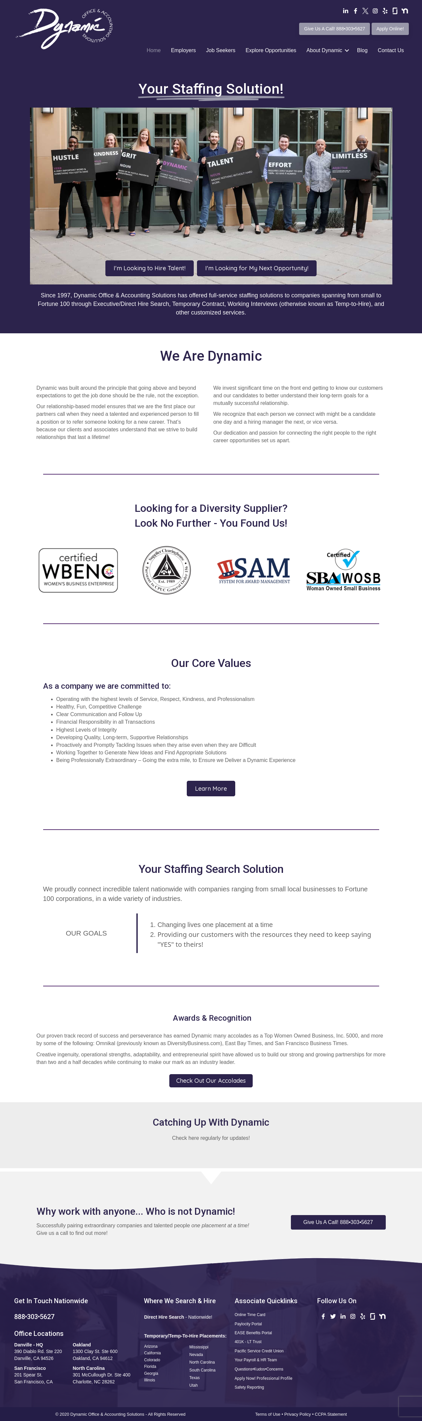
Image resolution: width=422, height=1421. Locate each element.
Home (154, 50)
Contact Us (391, 50)
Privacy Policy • (299, 1414)
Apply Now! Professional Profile (263, 1378)
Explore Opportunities (270, 50)
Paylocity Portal (248, 1324)
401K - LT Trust (248, 1341)
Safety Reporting (249, 1387)
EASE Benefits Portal (253, 1333)
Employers (183, 50)
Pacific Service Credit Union (259, 1351)
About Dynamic (324, 50)
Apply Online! (390, 28)
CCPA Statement (331, 1414)
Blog (362, 50)
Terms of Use (268, 1414)
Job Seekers (221, 50)
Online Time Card (250, 1314)
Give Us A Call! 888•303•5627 (334, 28)
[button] (338, 1222)
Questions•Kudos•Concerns (259, 1369)
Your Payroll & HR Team (256, 1360)
